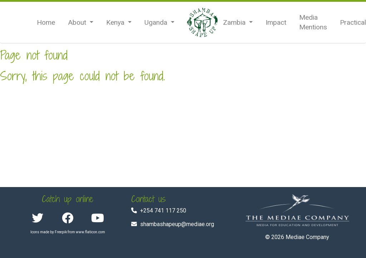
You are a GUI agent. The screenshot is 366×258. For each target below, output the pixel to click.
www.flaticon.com (90, 232)
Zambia (235, 22)
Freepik (61, 232)
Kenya (116, 22)
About (78, 22)
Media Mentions (313, 22)
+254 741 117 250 (163, 210)
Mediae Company (307, 237)
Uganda (156, 22)
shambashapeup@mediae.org (177, 224)
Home (46, 22)
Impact (276, 22)
